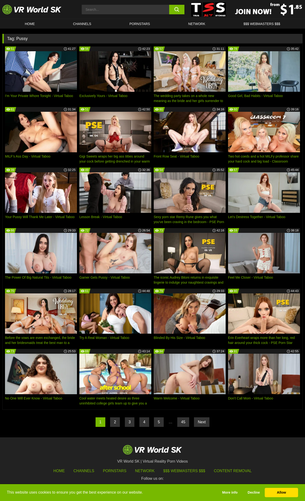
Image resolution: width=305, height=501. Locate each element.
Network (196, 24)
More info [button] (230, 492)
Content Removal (233, 471)
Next (202, 422)
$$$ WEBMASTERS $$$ (262, 24)
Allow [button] (281, 492)
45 (183, 422)
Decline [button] (254, 492)
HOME (30, 24)
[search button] (177, 9)
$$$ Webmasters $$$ (184, 471)
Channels (82, 24)
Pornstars (139, 24)
